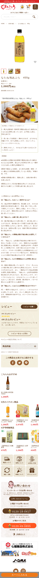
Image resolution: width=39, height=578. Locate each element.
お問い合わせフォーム (19, 499)
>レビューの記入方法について (11, 339)
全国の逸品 (11, 23)
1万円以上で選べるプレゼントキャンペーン (19, 1)
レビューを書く (29, 306)
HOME (2, 23)
